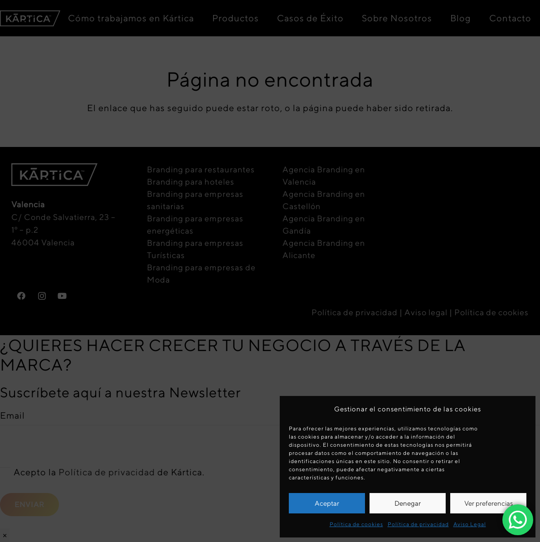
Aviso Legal (469, 524)
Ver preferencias (488, 503)
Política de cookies (356, 524)
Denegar (407, 503)
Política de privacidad (418, 524)
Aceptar (327, 503)
